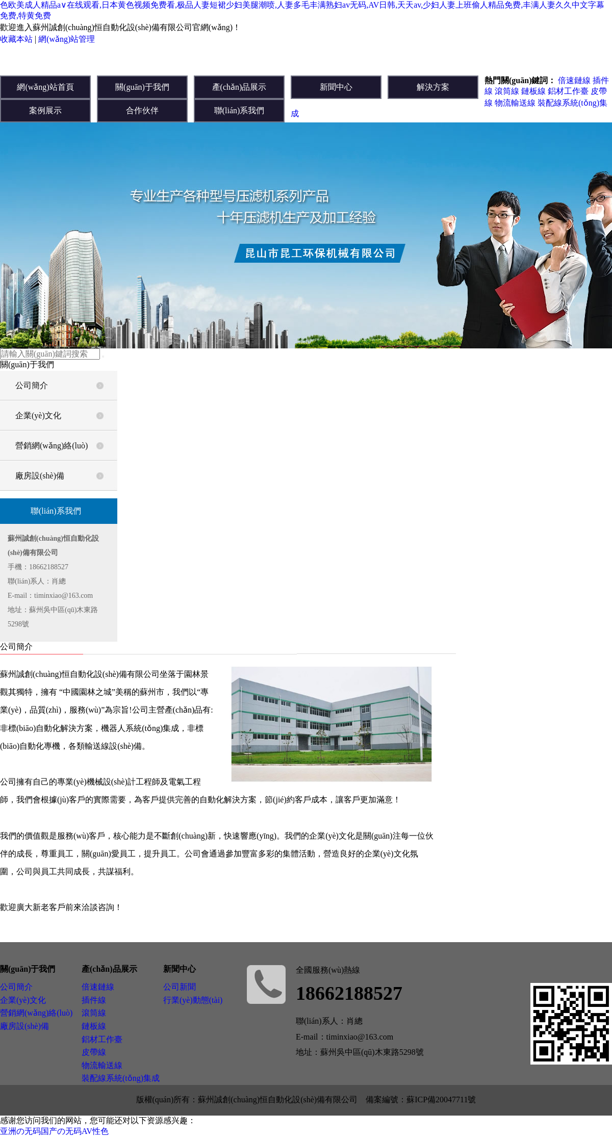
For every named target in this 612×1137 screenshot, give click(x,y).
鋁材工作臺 (568, 91)
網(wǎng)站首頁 (45, 87)
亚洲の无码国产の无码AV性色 (54, 1131)
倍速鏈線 (574, 80)
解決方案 (433, 87)
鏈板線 (533, 91)
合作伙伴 (142, 110)
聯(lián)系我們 (239, 110)
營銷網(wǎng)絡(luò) (51, 445)
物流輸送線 (515, 102)
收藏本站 (16, 39)
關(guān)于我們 (142, 87)
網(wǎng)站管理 (66, 39)
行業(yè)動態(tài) (192, 1000)
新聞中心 (336, 87)
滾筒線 (507, 91)
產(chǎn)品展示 (239, 87)
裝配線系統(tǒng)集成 (121, 1078)
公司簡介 (31, 385)
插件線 (94, 1000)
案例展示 (45, 110)
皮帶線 (94, 1052)
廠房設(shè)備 (39, 475)
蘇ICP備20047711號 (441, 1099)
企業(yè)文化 (38, 415)
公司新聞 (179, 986)
